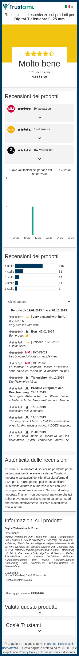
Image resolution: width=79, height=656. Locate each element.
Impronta (50, 643)
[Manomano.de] (27, 352)
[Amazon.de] (27, 377)
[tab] (39, 117)
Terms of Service (51, 652)
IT (69, 6)
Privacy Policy (28, 652)
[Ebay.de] (27, 316)
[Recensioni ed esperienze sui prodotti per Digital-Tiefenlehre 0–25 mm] (16, 316)
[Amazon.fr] (27, 331)
